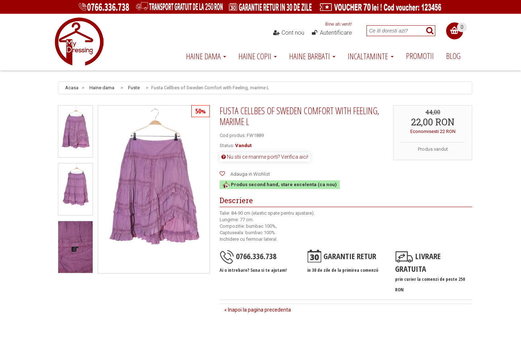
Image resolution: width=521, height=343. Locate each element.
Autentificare (331, 33)
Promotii (420, 55)
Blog (453, 55)
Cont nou (289, 33)
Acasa (72, 87)
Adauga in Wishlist (250, 174)
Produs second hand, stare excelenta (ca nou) (280, 184)
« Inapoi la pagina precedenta (257, 310)
